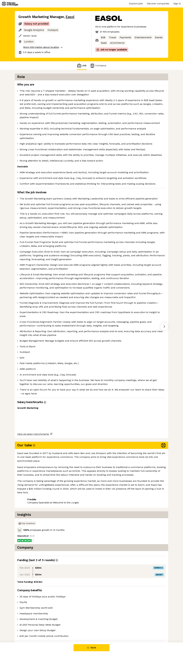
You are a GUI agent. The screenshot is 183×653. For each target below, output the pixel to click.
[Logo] (10, 4)
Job (81, 65)
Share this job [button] (26, 629)
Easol (70, 17)
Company (98, 65)
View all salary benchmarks (33, 618)
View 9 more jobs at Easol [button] (54, 629)
